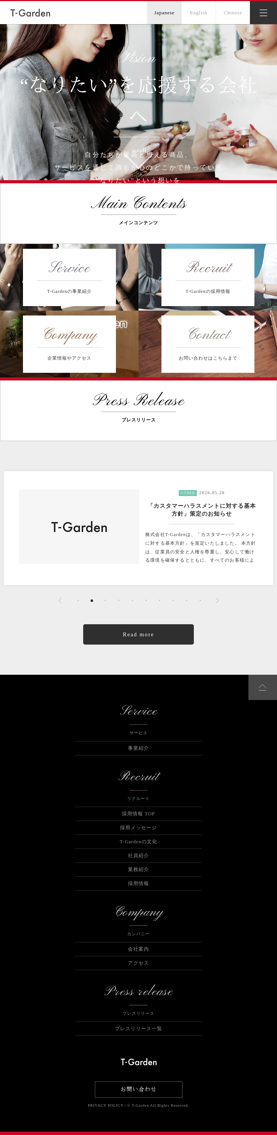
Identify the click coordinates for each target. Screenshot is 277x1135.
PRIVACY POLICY (105, 1105)
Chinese (233, 12)
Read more (138, 634)
